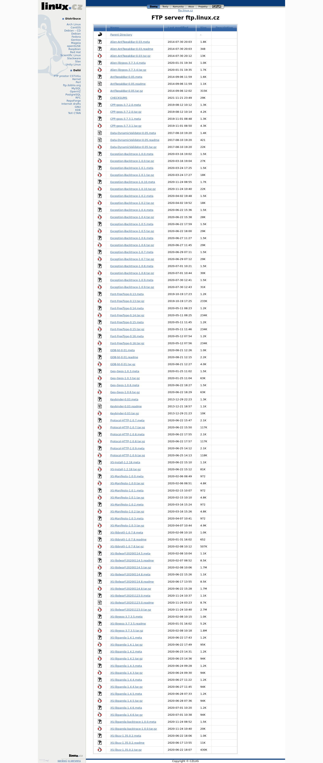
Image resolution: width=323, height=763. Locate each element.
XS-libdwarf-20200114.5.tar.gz (130, 567)
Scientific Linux (71, 55)
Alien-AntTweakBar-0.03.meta (130, 41)
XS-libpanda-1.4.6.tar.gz (126, 714)
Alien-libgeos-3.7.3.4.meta (128, 62)
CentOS (76, 27)
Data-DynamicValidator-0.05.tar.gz (133, 147)
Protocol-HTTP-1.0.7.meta (127, 420)
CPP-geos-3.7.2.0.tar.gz (126, 111)
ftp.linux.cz (185, 10)
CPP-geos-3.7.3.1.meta (125, 118)
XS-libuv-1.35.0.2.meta (125, 735)
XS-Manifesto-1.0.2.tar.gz (127, 511)
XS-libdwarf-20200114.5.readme (132, 560)
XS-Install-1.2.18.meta (125, 462)
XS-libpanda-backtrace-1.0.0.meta (133, 721)
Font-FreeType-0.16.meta (127, 336)
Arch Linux (74, 24)
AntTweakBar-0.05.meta (126, 76)
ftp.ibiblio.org (72, 85)
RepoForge (74, 100)
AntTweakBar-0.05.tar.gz (126, 90)
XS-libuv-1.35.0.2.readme (127, 742)
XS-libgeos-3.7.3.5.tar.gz (126, 630)
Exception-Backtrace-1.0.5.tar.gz (132, 231)
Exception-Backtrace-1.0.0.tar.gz (132, 161)
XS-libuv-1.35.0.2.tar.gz (126, 749)
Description (224, 27)
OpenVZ (75, 91)
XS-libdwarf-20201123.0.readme (132, 602)
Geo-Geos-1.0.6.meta (124, 385)
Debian (76, 33)
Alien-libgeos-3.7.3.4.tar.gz (128, 69)
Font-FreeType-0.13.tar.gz (127, 301)
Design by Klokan (44, 760)
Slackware (74, 58)
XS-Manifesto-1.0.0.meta (127, 476)
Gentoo (76, 39)
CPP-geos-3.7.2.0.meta (125, 104)
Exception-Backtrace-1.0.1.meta (131, 168)
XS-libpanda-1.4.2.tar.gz (126, 658)
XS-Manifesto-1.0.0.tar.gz (127, 483)
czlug (217, 7)
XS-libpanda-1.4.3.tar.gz (126, 672)
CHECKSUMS (118, 97)
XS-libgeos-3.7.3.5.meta (126, 616)
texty (165, 7)
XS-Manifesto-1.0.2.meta (127, 504)
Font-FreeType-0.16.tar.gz (127, 343)
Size (203, 27)
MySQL (76, 88)
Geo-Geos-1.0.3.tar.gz (125, 378)
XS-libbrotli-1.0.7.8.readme (128, 539)
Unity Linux (73, 64)
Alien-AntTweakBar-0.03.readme (131, 48)
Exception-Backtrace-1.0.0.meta (131, 154)
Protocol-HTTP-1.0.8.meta (127, 434)
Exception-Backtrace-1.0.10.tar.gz (133, 188)
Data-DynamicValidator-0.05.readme (134, 140)
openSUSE (74, 46)
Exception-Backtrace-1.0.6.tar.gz (132, 245)
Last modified (178, 27)
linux (153, 7)
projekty (203, 7)
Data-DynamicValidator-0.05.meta (133, 133)
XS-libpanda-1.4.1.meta (126, 637)
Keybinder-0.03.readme (126, 406)
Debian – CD (72, 30)
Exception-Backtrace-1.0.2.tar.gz (132, 202)
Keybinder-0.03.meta (124, 399)
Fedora (76, 36)
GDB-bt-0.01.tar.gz (122, 364)
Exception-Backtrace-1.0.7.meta (131, 252)
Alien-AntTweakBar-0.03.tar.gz (130, 55)
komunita (178, 7)
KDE (78, 109)
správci (62, 760)
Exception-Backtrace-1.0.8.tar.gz (132, 273)
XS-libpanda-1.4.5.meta (126, 693)
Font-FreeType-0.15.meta (127, 322)
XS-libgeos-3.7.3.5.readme (128, 623)
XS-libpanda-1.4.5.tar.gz (126, 700)
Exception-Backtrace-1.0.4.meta (131, 209)
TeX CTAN (74, 113)
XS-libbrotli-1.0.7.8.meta (126, 532)
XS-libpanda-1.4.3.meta (126, 665)
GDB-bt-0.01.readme (124, 357)
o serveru (74, 760)
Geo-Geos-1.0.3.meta (124, 371)
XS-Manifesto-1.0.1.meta (127, 490)
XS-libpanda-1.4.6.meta (126, 707)
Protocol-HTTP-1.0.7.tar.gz (127, 427)
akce (191, 7)
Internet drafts (71, 103)
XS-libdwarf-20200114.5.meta (130, 553)
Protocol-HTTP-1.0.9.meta (127, 448)
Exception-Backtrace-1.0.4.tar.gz (132, 217)
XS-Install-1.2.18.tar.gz (125, 469)
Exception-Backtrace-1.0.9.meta (131, 280)
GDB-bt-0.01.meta (122, 350)
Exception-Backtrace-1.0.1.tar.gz (132, 175)
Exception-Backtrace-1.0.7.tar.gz (132, 259)
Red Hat (75, 52)
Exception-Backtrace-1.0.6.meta (131, 238)
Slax (78, 61)
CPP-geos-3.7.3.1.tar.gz (126, 125)
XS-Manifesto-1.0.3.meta (127, 518)
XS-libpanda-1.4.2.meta (126, 651)
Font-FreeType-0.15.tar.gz (127, 329)
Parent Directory (121, 34)
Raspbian (74, 49)
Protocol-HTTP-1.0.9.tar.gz (127, 455)
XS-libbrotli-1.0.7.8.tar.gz (127, 546)
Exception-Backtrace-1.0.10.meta (132, 181)
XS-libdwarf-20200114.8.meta (130, 574)
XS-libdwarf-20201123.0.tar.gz (130, 609)
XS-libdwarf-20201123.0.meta (130, 595)
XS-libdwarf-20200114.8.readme (132, 581)
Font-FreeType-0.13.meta (127, 294)
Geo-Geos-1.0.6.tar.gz (125, 392)
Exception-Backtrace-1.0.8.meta (131, 266)
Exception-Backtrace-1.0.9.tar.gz (132, 287)
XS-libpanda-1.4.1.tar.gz (126, 644)
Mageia (76, 42)
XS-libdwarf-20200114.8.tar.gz (130, 588)
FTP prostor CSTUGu (67, 76)
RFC (78, 97)
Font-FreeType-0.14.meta (127, 308)
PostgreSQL (73, 94)
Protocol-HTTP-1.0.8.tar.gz (127, 441)
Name (114, 27)
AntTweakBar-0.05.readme (128, 83)
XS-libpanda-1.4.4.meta (126, 679)
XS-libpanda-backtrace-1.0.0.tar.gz (133, 728)
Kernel (76, 79)
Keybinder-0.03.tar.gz (124, 413)
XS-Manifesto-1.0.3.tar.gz (127, 525)
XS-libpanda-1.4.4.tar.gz (126, 686)
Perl (78, 82)
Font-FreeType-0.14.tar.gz (127, 315)
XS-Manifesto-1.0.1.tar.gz (127, 497)
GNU (78, 106)
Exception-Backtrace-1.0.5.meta (131, 224)
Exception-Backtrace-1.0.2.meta (131, 195)
